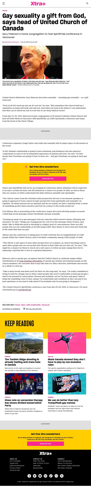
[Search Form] (87, 3)
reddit (56, 476)
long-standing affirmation (30, 261)
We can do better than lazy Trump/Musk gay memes (63, 401)
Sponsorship (38, 468)
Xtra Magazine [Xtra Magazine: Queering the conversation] (38, 3)
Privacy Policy (15, 468)
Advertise (37, 466)
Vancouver (46, 305)
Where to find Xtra (65, 463)
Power (17, 305)
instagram (45, 476)
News (23, 305)
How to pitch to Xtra (41, 463)
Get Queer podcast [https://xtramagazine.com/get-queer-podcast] (65, 468)
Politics (7, 356)
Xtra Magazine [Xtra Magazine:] (45, 453)
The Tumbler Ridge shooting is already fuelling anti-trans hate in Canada (22, 362)
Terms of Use (15, 470)
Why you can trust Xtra (32, 309)
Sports (50, 356)
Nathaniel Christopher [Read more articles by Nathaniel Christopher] (11, 42)
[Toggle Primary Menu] (3, 3)
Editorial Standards (17, 466)
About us (13, 459)
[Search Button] (87, 3)
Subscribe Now (48, 179)
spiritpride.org (24, 290)
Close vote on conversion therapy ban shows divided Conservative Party (24, 403)
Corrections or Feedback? (11, 309)
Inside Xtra (14, 463)
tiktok (51, 476)
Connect (61, 459)
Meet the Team (39, 461)
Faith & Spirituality (33, 305)
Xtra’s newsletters (65, 461)
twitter (34, 476)
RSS (62, 476)
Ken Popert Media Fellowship (69, 466)
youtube (40, 476)
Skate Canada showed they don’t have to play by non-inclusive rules (66, 362)
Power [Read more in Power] (4, 10)
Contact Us (37, 459)
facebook (29, 476)
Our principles (15, 461)
